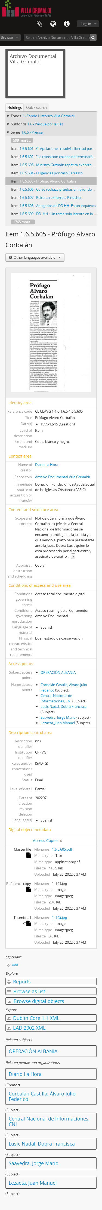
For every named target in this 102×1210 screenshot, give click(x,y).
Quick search (36, 107)
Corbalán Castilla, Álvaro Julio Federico (42, 1096)
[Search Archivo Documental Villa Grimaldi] (60, 37)
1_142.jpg (59, 917)
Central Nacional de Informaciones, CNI (49, 1121)
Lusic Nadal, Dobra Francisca (63, 706)
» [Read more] (73, 556)
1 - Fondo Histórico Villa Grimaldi (48, 115)
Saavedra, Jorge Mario (58, 717)
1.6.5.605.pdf (62, 849)
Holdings (14, 107)
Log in (86, 23)
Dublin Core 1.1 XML (33, 1018)
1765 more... (23, 222)
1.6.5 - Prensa (32, 132)
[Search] (93, 37)
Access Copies (45, 840)
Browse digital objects (35, 1001)
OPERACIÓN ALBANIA (58, 672)
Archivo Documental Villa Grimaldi (62, 476)
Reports (19, 981)
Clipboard (39, 24)
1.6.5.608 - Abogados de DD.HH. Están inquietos (58, 205)
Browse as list (26, 991)
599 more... (22, 140)
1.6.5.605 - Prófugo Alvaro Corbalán (48, 181)
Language (53, 24)
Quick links (66, 24)
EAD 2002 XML (26, 1027)
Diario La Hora (46, 464)
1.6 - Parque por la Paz (45, 124)
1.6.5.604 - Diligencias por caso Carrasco (51, 173)
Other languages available (37, 257)
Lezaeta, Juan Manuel (58, 722)
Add (15, 965)
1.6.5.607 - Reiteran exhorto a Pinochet (51, 197)
